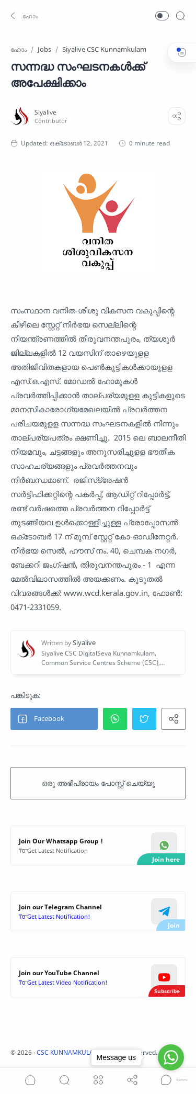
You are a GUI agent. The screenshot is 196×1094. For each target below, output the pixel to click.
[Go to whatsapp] (171, 1057)
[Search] (180, 15)
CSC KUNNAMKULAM (68, 1052)
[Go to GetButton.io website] (171, 1080)
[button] (23, 15)
